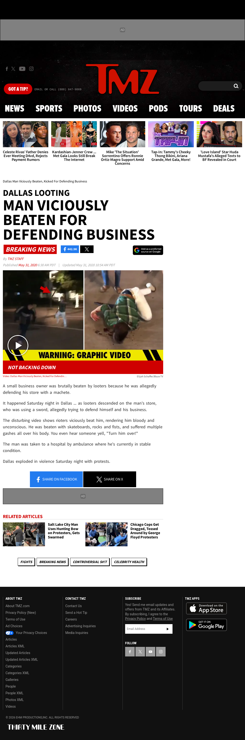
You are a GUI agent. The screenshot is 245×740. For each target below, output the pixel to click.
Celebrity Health (129, 561)
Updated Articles (18, 653)
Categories (14, 666)
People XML (14, 693)
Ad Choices (14, 626)
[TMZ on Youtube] (22, 69)
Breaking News (52, 561)
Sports (49, 109)
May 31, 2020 (28, 265)
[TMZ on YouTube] (150, 651)
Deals (223, 109)
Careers (71, 619)
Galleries (12, 680)
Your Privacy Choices (26, 633)
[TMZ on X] (14, 69)
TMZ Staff (15, 258)
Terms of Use (15, 619)
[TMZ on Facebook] (7, 69)
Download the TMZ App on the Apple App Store (206, 609)
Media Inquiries (76, 633)
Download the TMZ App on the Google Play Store (206, 625)
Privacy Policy (135, 619)
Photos (87, 109)
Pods (158, 109)
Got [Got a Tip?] (18, 89)
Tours (190, 109)
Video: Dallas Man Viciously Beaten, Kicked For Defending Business (35, 376)
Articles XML (15, 646)
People (11, 686)
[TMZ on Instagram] (31, 69)
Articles (11, 639)
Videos (125, 109)
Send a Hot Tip (76, 613)
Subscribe (168, 629)
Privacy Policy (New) (21, 613)
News (14, 109)
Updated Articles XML (22, 659)
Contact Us (73, 606)
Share (56, 479)
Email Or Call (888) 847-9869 (57, 89)
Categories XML (17, 673)
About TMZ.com (18, 606)
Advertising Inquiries (80, 626)
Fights (26, 561)
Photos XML (15, 700)
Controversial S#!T (90, 561)
